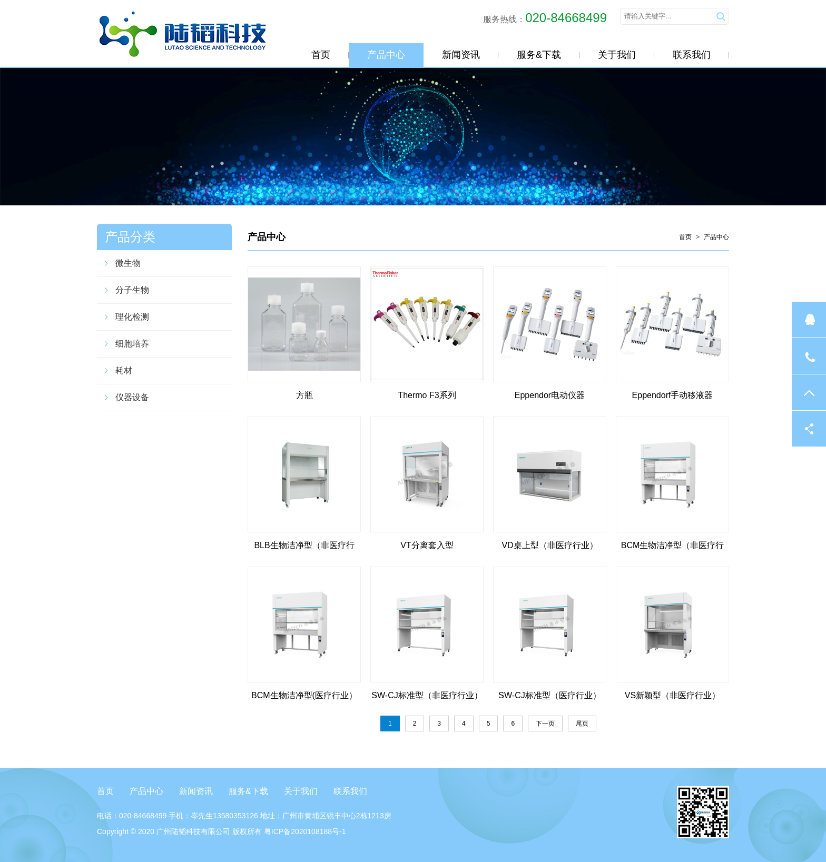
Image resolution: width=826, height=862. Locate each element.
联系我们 (692, 54)
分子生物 (132, 289)
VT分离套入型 (426, 545)
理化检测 (132, 316)
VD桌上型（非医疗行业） (549, 545)
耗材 (123, 370)
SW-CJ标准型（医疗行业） (549, 695)
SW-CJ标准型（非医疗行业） (426, 695)
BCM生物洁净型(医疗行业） (304, 695)
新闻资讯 (461, 54)
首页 (320, 54)
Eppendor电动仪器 (550, 395)
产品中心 (386, 54)
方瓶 (304, 395)
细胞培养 (132, 343)
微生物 (128, 263)
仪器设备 (132, 397)
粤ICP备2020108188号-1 (305, 831)
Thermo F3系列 (427, 395)
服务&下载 (539, 54)
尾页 (582, 723)
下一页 (545, 723)
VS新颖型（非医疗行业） (672, 695)
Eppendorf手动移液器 (672, 395)
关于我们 (617, 54)
